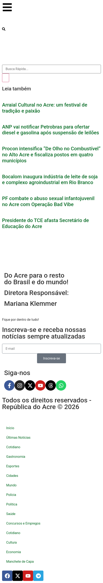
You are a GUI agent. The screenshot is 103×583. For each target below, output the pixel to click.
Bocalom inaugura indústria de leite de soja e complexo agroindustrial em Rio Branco (50, 180)
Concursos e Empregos (23, 523)
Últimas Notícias (18, 438)
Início (10, 428)
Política (11, 504)
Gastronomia (15, 457)
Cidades (12, 476)
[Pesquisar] (5, 77)
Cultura (11, 542)
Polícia (11, 495)
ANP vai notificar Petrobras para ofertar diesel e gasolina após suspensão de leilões (50, 130)
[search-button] (3, 29)
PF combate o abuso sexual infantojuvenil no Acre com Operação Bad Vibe (48, 201)
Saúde (11, 514)
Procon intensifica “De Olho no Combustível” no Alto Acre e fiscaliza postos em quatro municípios (51, 155)
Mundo (11, 485)
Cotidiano (13, 447)
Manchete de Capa (20, 562)
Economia (13, 552)
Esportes (12, 466)
